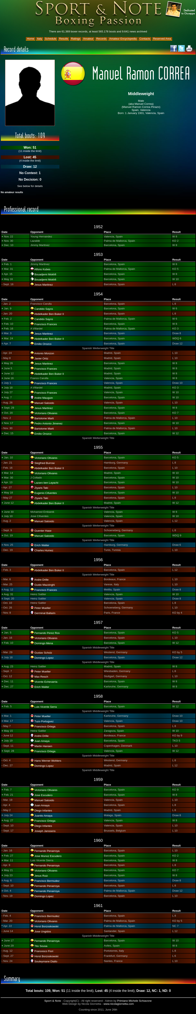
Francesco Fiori (43, 951)
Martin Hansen (43, 746)
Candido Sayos (43, 308)
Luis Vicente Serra (45, 706)
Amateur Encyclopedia (122, 38)
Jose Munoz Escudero (48, 856)
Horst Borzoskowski (46, 926)
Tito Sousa (40, 946)
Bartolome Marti (44, 418)
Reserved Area (162, 38)
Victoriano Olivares (45, 413)
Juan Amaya (41, 741)
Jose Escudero (43, 795)
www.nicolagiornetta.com (118, 1003)
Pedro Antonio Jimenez (48, 423)
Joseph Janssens (45, 831)
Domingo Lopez (44, 657)
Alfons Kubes (42, 269)
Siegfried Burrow (44, 463)
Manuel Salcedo (44, 402)
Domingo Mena (43, 643)
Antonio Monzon (44, 353)
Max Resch (41, 676)
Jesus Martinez (43, 284)
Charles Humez (43, 550)
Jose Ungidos (42, 931)
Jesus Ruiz (41, 875)
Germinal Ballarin (44, 613)
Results (63, 38)
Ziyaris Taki (41, 487)
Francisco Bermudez (47, 880)
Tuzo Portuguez (44, 721)
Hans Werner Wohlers (47, 760)
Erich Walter (41, 545)
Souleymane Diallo (45, 961)
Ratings (75, 38)
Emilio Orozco (43, 343)
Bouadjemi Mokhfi (45, 274)
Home (30, 38)
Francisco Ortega (44, 726)
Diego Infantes (43, 810)
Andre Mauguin (43, 397)
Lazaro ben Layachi (46, 482)
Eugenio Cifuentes (45, 492)
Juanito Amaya (43, 815)
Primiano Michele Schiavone (134, 1000)
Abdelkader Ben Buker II (49, 314)
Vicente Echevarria (45, 681)
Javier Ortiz (41, 358)
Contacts (144, 38)
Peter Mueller (42, 608)
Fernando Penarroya (47, 850)
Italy (39, 38)
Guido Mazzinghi (44, 584)
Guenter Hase (43, 530)
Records (101, 38)
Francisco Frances (45, 324)
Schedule (50, 38)
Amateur (88, 38)
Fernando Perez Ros (47, 633)
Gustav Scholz (43, 652)
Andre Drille (41, 579)
